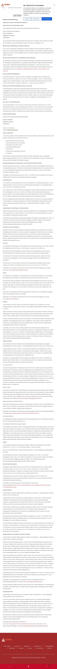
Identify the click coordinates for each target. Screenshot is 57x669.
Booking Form (37, 646)
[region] (37, 12)
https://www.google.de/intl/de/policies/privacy (17, 270)
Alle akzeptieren (47, 19)
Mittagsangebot (49, 646)
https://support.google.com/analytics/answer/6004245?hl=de (24, 413)
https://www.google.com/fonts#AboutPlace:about (18, 623)
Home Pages (6, 646)
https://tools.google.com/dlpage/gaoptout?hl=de (30, 398)
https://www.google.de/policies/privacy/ (32, 581)
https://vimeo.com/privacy (12, 298)
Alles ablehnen (36, 19)
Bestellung (12, 648)
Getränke (21, 648)
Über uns (49, 648)
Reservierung (39, 648)
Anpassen (27, 19)
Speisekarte (27, 646)
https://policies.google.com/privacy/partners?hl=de (35, 626)
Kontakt (30, 648)
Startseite (17, 646)
